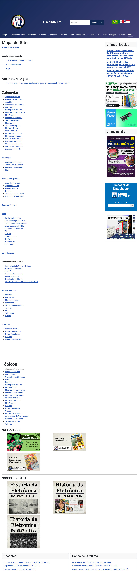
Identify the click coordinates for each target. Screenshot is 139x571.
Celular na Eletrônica (13, 218)
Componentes (10, 374)
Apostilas (8, 102)
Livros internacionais (13, 141)
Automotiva (9, 297)
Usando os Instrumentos (14, 196)
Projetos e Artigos (109, 35)
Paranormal (9, 303)
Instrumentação (11, 387)
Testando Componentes (14, 194)
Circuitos (63, 35)
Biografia (8, 271)
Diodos (7, 231)
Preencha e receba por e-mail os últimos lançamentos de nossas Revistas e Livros (37, 83)
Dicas (71, 35)
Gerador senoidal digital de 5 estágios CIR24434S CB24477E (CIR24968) (100, 569)
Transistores (10, 242)
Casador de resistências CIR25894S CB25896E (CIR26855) (94, 566)
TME (8, 69)
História (8, 316)
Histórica (16, 398)
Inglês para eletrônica (13, 110)
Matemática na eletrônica (15, 112)
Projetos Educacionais (13, 118)
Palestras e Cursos (12, 276)
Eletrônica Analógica (13, 136)
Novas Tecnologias (12, 334)
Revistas (121, 35)
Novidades (95, 35)
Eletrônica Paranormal (13, 414)
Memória (9, 398)
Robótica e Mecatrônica (14, 167)
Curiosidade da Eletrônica (15, 377)
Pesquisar (97, 22)
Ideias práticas (10, 236)
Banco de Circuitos (9, 205)
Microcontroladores (12, 400)
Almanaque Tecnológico (14, 99)
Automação (32, 35)
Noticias (8, 337)
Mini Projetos (10, 115)
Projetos (8, 295)
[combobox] (80, 22)
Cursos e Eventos (12, 329)
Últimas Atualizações (13, 339)
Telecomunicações (12, 421)
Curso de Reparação (13, 149)
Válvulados (9, 313)
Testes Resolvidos (12, 120)
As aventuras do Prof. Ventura (16, 416)
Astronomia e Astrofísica (14, 105)
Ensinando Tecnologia (13, 269)
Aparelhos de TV (11, 188)
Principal (4, 35)
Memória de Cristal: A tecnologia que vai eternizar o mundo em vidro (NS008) (121, 64)
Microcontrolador (12, 300)
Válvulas (8, 424)
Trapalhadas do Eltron (13, 279)
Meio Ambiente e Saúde (14, 395)
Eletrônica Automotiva (13, 133)
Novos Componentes (13, 331)
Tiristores (8, 239)
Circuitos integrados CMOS (15, 221)
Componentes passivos (14, 228)
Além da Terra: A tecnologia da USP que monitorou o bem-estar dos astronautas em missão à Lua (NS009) (120, 54)
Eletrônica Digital (11, 128)
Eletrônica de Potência (13, 144)
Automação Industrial (13, 162)
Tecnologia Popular (12, 126)
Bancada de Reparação (48, 35)
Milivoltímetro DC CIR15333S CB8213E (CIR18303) (91, 562)
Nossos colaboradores (13, 274)
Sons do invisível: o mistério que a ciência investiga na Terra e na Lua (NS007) (120, 73)
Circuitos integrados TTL (14, 226)
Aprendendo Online (17, 35)
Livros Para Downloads (14, 139)
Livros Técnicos (82, 35)
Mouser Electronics (13, 65)
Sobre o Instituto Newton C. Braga (18, 266)
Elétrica (8, 234)
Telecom (8, 308)
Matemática (9, 123)
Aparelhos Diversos (12, 183)
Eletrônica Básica (12, 131)
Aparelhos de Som (12, 186)
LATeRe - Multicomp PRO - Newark (19, 60)
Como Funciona (11, 107)
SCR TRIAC (9, 244)
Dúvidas (8, 191)
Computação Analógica (14, 146)
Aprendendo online (12, 97)
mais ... (130, 35)
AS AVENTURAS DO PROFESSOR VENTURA (21, 282)
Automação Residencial (14, 165)
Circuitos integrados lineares (16, 223)
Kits (6, 170)
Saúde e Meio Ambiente (14, 305)
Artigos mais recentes (10, 47)
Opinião (8, 411)
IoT (6, 310)
